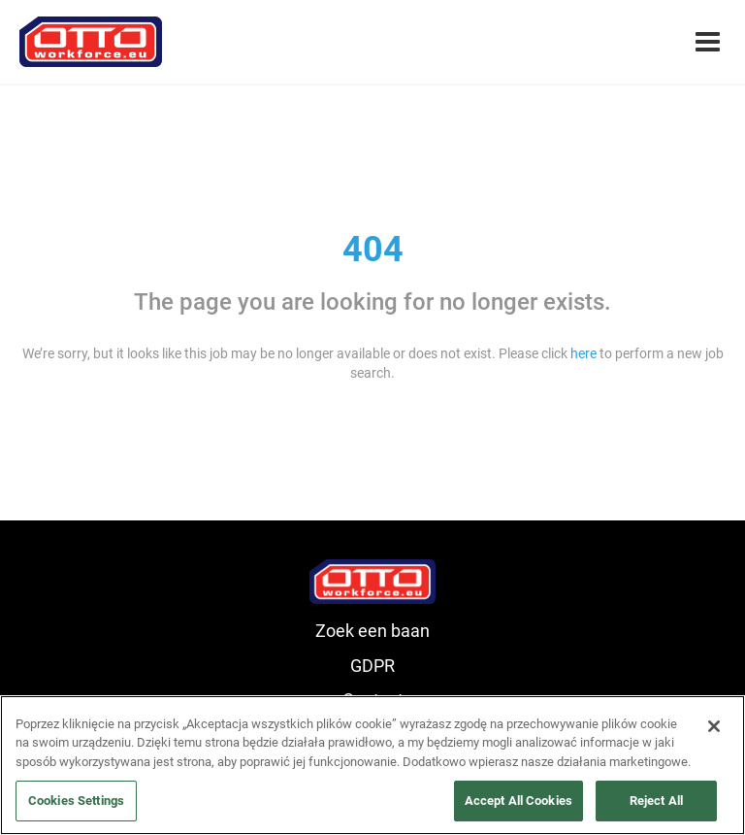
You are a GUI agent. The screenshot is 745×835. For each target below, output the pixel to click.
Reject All (656, 800)
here (583, 353)
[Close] (714, 726)
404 (373, 249)
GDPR (372, 665)
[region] (372, 765)
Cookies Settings (76, 800)
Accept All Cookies (518, 800)
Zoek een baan (372, 630)
